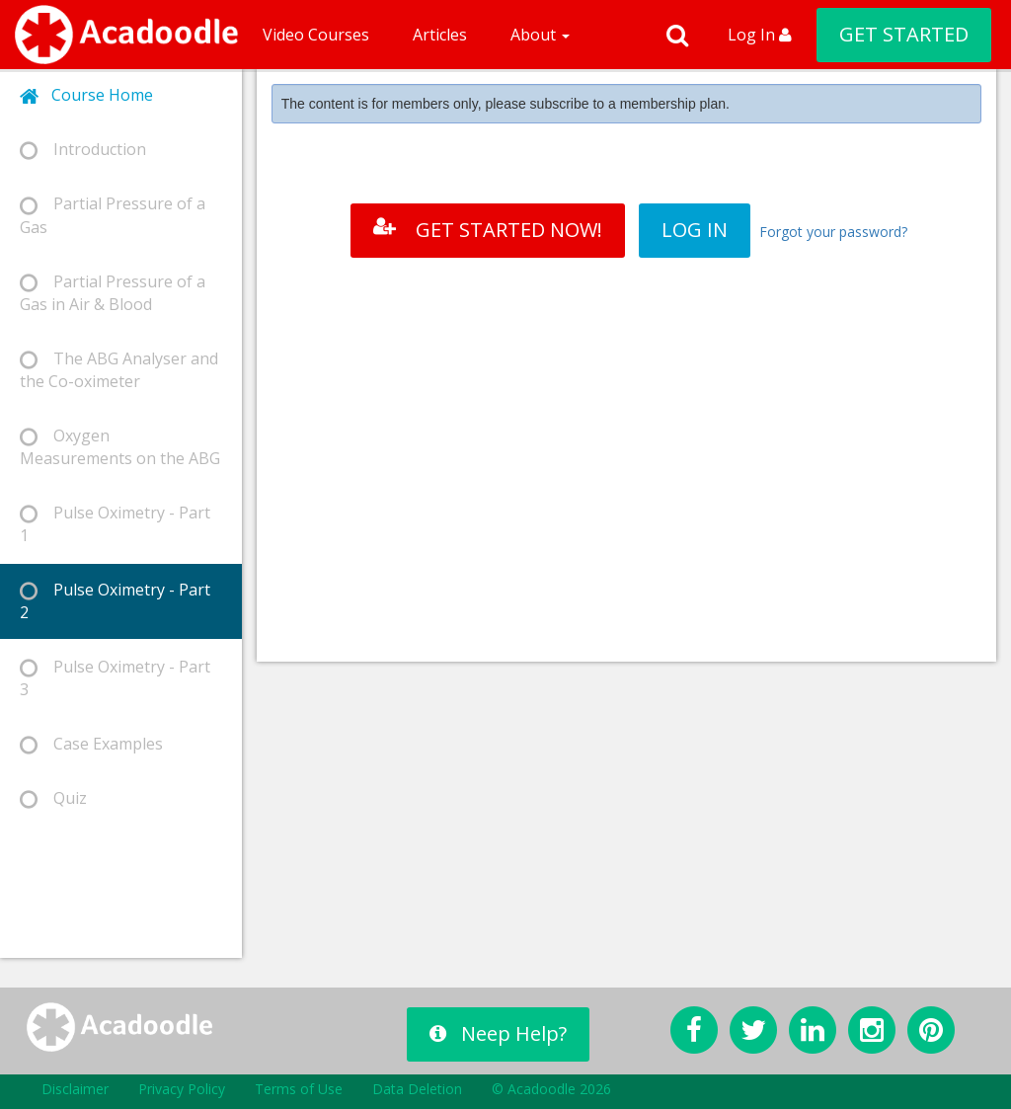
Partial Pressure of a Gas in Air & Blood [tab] (112, 293)
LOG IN (694, 229)
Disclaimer (75, 1088)
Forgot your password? (833, 231)
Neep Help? (498, 1033)
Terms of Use (299, 1088)
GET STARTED (904, 34)
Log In (760, 34)
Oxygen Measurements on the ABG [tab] (120, 447)
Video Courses (316, 34)
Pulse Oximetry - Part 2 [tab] (115, 601)
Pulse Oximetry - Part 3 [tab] (115, 678)
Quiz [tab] (53, 798)
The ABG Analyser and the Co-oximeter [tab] (119, 370)
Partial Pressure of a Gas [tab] (112, 215)
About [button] (540, 34)
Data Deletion (417, 1088)
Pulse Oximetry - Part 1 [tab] (115, 524)
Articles (440, 34)
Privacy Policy (181, 1088)
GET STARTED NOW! (487, 229)
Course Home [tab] (86, 95)
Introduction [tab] (83, 149)
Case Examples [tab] (91, 744)
